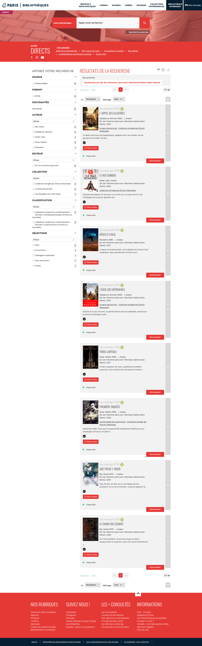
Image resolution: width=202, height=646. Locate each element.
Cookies (141, 624)
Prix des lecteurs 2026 (112, 621)
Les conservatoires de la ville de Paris (102, 642)
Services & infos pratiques (43, 612)
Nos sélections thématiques (115, 618)
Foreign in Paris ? (145, 621)
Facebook (71, 612)
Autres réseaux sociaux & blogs (81, 621)
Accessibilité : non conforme (136, 642)
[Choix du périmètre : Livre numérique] (64, 22)
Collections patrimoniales (43, 627)
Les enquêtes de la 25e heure (112, 422)
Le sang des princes (108, 128)
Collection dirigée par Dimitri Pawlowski (118, 190)
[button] (192, 5)
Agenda (35, 615)
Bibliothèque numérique (43, 630)
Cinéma (35, 621)
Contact (147, 612)
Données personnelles (157, 624)
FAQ (139, 612)
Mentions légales (145, 627)
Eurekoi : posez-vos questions (80, 627)
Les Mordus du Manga (112, 624)
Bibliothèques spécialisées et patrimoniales (62, 642)
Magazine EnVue (145, 615)
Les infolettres (73, 624)
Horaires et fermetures (113, 615)
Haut (138, 593)
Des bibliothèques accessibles (151, 618)
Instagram (71, 615)
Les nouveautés (109, 612)
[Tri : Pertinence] (93, 99)
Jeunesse (35, 624)
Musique (35, 618)
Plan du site (143, 630)
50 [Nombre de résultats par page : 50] (165, 89)
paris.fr (34, 642)
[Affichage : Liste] (119, 99)
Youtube (70, 618)
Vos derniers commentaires (115, 627)
